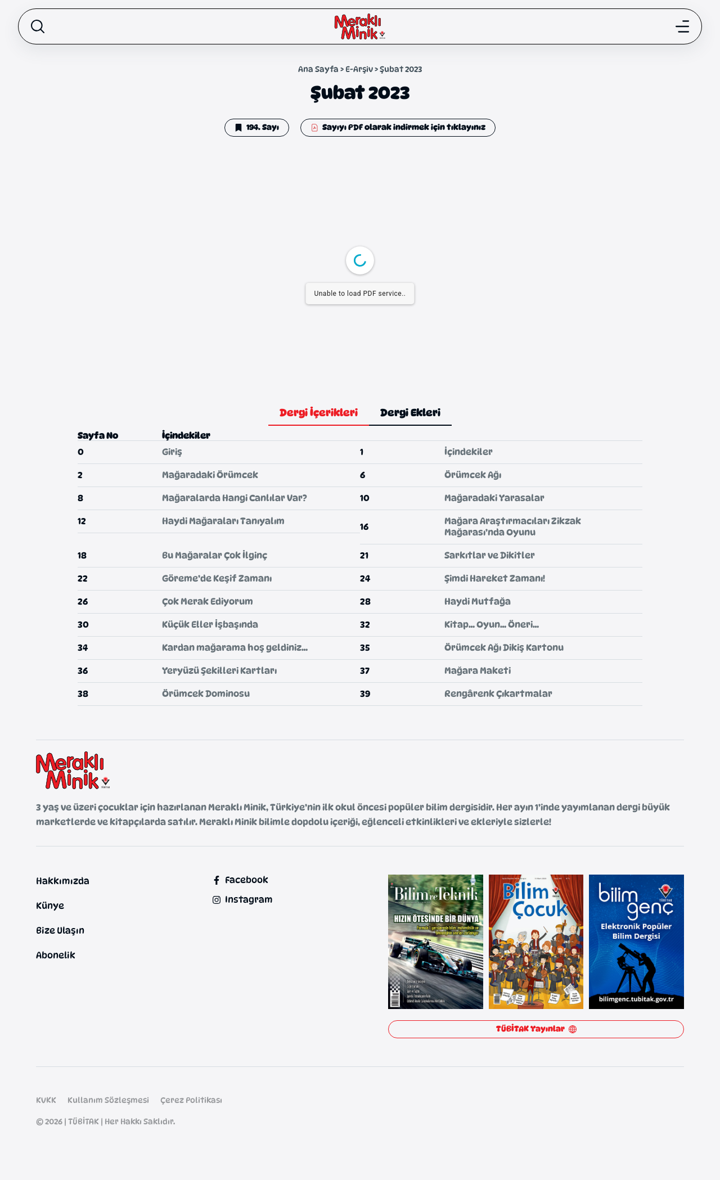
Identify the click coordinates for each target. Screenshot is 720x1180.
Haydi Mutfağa (477, 601)
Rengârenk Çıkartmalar (498, 693)
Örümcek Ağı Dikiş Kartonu (504, 647)
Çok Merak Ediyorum (207, 601)
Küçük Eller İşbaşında (210, 624)
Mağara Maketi (477, 670)
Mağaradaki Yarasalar (494, 498)
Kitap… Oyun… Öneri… (491, 624)
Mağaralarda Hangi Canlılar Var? (234, 498)
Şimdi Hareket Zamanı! (494, 578)
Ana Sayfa (318, 69)
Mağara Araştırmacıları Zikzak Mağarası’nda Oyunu (512, 527)
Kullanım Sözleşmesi (108, 1100)
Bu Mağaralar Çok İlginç (214, 555)
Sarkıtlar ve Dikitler (489, 555)
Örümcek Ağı (472, 475)
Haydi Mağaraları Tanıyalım (223, 521)
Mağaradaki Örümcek (210, 475)
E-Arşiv (359, 69)
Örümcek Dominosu (206, 693)
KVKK (46, 1100)
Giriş (172, 452)
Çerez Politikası (191, 1100)
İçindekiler (468, 452)
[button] (256, 128)
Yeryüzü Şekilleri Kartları (219, 670)
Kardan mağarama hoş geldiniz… (235, 647)
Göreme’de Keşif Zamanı (217, 578)
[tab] (318, 413)
